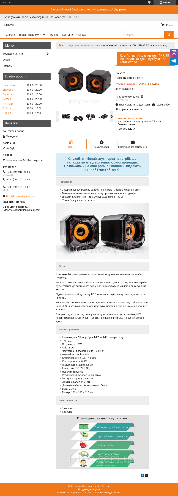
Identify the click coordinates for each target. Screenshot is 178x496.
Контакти (67, 34)
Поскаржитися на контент (79, 492)
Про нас (53, 34)
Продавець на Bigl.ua (89, 489)
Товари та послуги (29, 34)
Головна (9, 34)
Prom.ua (106, 486)
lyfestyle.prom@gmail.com (20, 196)
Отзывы (7, 65)
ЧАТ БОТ (82, 34)
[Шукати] (169, 34)
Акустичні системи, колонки (84, 45)
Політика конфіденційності (107, 492)
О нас (6, 59)
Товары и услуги (13, 53)
